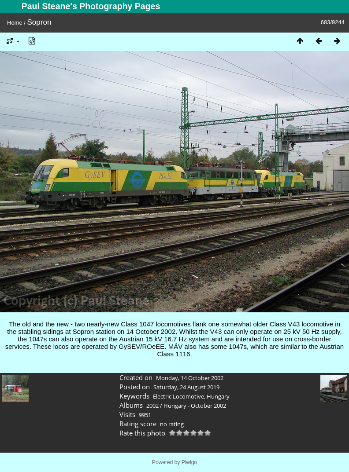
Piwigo (189, 462)
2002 (152, 406)
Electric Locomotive (178, 396)
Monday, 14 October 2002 (189, 378)
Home (14, 22)
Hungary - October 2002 (194, 406)
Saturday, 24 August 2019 (186, 387)
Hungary (218, 396)
